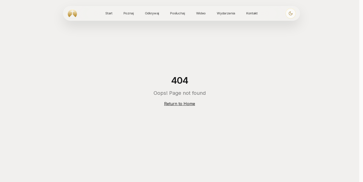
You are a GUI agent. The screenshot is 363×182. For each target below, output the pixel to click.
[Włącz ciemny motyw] (291, 13)
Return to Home (179, 103)
